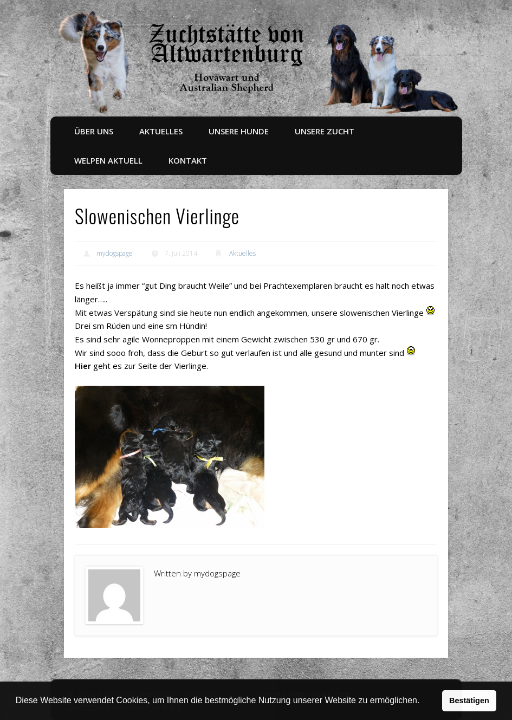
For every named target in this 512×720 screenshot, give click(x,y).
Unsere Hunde (239, 131)
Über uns (93, 131)
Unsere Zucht (324, 131)
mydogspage (114, 253)
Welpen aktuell (108, 160)
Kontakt (187, 160)
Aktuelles (161, 131)
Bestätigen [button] (469, 700)
